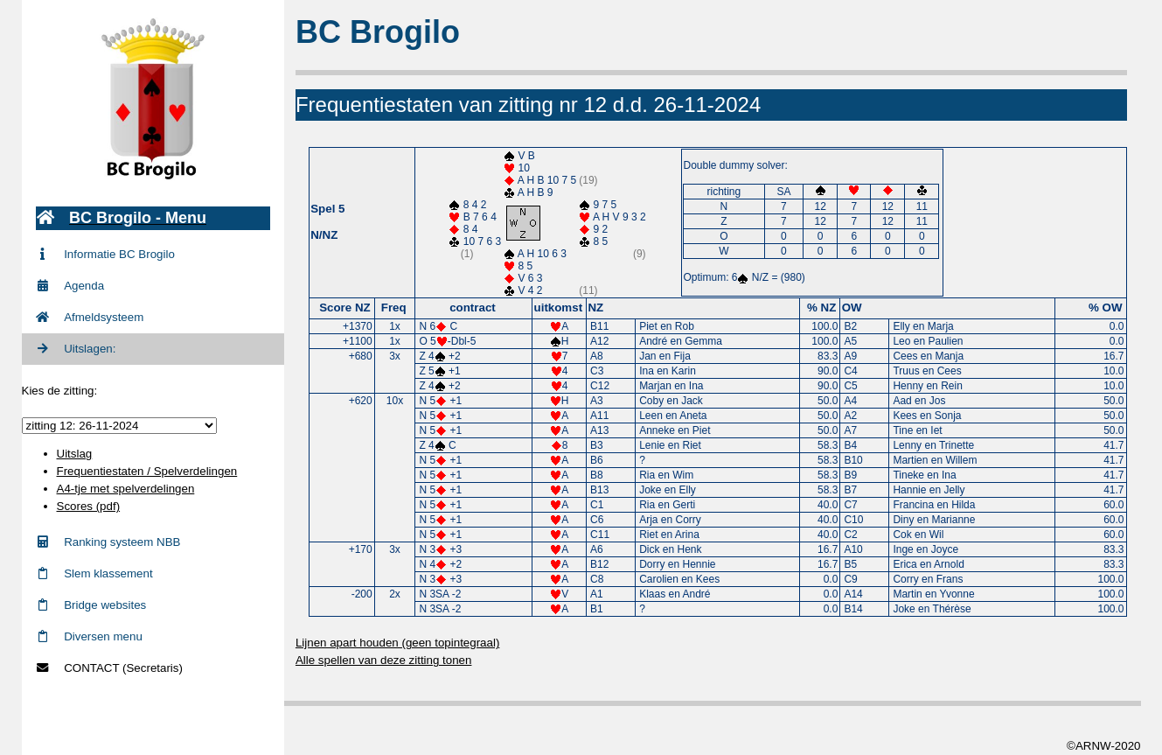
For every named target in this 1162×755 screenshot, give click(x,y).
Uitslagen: (76, 348)
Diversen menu (89, 636)
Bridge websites (91, 605)
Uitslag (75, 453)
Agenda (70, 285)
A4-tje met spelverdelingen (126, 488)
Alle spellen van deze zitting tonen (386, 660)
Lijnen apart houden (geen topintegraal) (400, 642)
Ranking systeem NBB (108, 542)
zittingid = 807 (119, 425)
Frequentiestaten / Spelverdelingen (147, 471)
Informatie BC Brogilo (105, 254)
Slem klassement (94, 573)
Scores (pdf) (89, 506)
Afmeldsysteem (90, 317)
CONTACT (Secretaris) (109, 668)
